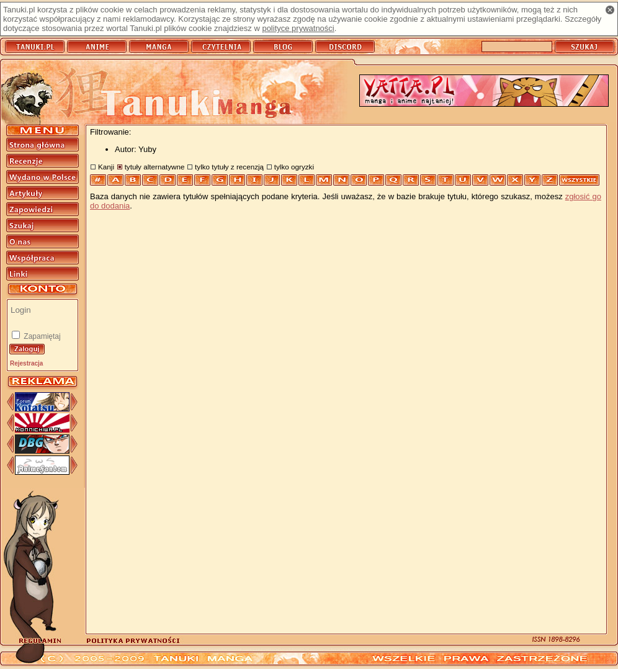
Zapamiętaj (41, 336)
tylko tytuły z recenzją (229, 167)
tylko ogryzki (294, 167)
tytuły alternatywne (155, 167)
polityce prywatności (298, 28)
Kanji (106, 167)
